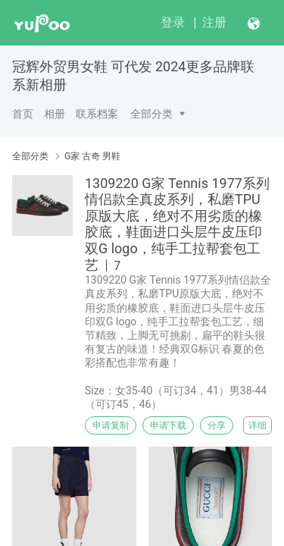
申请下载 (168, 425)
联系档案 (97, 114)
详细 (257, 425)
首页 (22, 114)
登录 (173, 22)
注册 (214, 22)
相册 (54, 114)
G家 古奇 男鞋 (92, 156)
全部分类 (151, 114)
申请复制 (110, 425)
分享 (217, 425)
